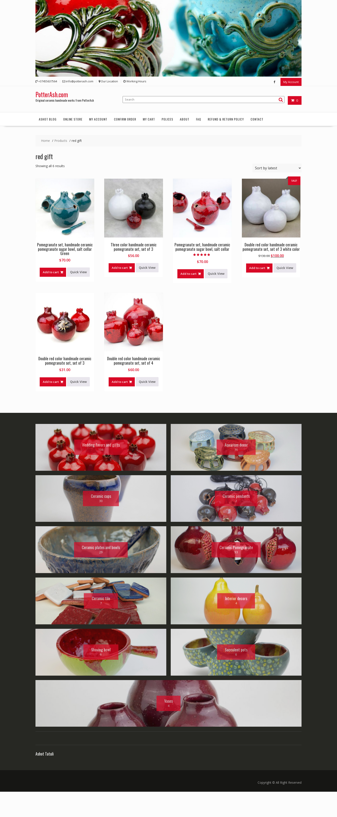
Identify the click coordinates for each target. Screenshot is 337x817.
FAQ (198, 119)
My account (98, 119)
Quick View (78, 272)
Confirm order (125, 119)
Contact (257, 119)
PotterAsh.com (51, 94)
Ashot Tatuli (44, 779)
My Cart (149, 119)
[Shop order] (277, 167)
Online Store (72, 119)
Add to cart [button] (51, 272)
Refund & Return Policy (226, 119)
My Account (291, 82)
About (184, 119)
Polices (167, 119)
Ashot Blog (48, 119)
